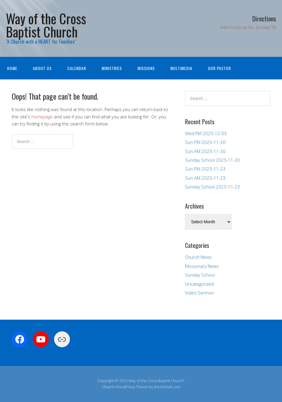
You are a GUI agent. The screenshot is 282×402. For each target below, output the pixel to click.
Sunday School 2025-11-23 (212, 187)
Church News (198, 257)
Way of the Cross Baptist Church (46, 24)
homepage (42, 117)
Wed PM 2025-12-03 (206, 133)
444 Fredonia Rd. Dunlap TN (248, 27)
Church (108, 386)
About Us (42, 68)
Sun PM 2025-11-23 (205, 169)
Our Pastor (219, 68)
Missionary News (202, 266)
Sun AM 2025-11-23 (205, 178)
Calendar (76, 68)
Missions (146, 68)
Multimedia (181, 68)
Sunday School (200, 275)
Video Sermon (199, 293)
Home (12, 68)
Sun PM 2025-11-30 (205, 142)
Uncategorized (199, 284)
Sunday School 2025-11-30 (212, 160)
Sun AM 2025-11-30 (205, 151)
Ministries (112, 68)
